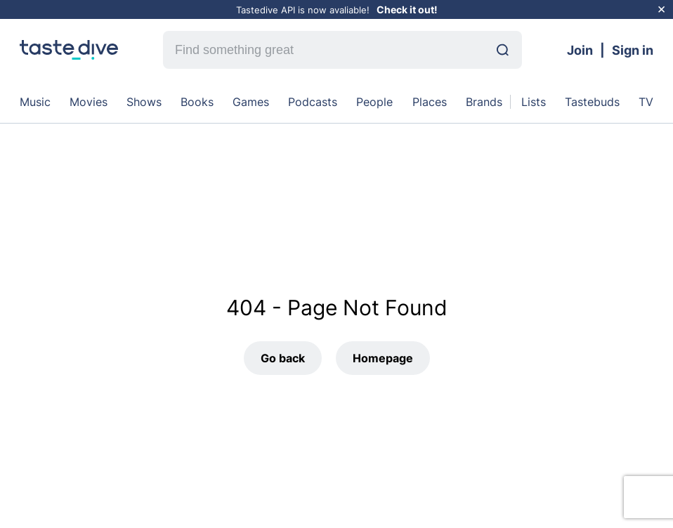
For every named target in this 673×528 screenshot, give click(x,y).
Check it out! (407, 9)
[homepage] (69, 50)
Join (580, 50)
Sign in (632, 50)
